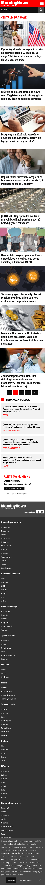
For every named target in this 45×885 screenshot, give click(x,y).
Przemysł (4, 549)
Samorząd (4, 659)
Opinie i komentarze (11, 803)
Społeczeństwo (8, 635)
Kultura (4, 741)
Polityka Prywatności (26, 880)
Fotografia (4, 615)
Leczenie (4, 717)
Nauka (3, 673)
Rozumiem (11, 880)
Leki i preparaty (6, 721)
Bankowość (5, 808)
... (28, 392)
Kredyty (3, 593)
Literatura (4, 750)
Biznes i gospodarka (11, 522)
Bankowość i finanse (10, 573)
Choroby (4, 709)
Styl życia (4, 790)
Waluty (3, 601)
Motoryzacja (5, 542)
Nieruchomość (6, 546)
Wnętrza (4, 794)
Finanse (3, 812)
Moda (3, 782)
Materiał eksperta (7, 827)
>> (40, 393)
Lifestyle (5, 766)
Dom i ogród (5, 771)
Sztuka (3, 757)
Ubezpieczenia (6, 568)
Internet (3, 619)
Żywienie (4, 735)
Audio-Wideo (5, 611)
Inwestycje (4, 590)
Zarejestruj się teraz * (14, 488)
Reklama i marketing (8, 695)
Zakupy (3, 797)
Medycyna (4, 724)
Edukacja (5, 664)
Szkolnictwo (5, 677)
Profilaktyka (5, 732)
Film (2, 746)
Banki (3, 579)
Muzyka (3, 753)
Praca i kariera (6, 648)
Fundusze (4, 582)
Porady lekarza (6, 728)
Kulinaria (4, 779)
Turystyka (4, 564)
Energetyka (5, 531)
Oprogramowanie (7, 626)
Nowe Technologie (7, 830)
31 (35, 392)
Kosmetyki (4, 713)
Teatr (3, 761)
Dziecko (3, 670)
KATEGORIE (6, 10)
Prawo (3, 652)
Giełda (3, 586)
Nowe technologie (9, 606)
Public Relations (6, 691)
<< (5, 393)
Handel (3, 535)
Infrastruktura (5, 538)
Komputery (5, 622)
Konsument (5, 641)
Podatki (3, 644)
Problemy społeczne (8, 655)
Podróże (4, 786)
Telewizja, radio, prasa (8, 699)
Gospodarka (5, 815)
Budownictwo (5, 527)
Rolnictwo (4, 553)
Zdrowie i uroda (8, 704)
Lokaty (3, 597)
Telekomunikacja (6, 557)
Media (4, 682)
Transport (4, 561)
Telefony (4, 630)
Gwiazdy (4, 775)
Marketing (4, 823)
